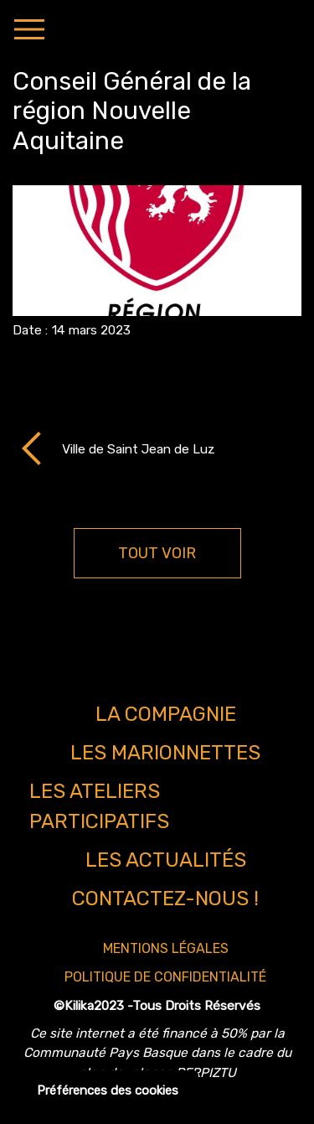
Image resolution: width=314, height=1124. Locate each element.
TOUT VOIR (157, 553)
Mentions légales (166, 948)
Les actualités (165, 860)
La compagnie (165, 714)
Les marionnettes (165, 752)
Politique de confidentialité (165, 977)
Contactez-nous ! (165, 898)
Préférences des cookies (107, 1090)
